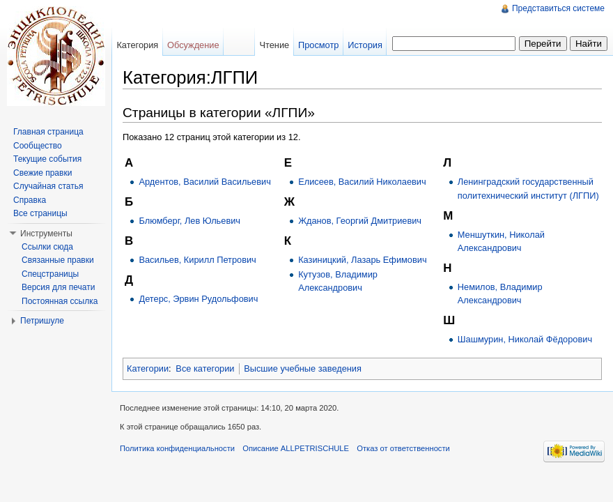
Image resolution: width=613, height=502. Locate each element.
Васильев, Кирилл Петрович (197, 259)
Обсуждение (193, 45)
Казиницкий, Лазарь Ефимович (362, 259)
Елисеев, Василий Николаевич (362, 181)
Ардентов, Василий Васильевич (204, 181)
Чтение (274, 45)
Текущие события (47, 159)
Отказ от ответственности (403, 448)
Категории (148, 368)
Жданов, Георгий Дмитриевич (359, 220)
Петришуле (42, 321)
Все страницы (40, 213)
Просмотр (318, 45)
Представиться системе (558, 8)
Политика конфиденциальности (177, 448)
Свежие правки (42, 173)
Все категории (205, 368)
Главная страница (48, 132)
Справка (29, 200)
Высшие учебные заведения (303, 368)
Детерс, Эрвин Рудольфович (198, 299)
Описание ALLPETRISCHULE (295, 448)
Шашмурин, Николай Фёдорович (525, 339)
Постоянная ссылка (60, 301)
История (365, 45)
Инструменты (46, 233)
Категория (137, 45)
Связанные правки (58, 260)
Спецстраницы (50, 274)
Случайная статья (48, 186)
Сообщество (37, 146)
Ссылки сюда (47, 247)
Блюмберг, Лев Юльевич (189, 220)
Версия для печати (58, 287)
